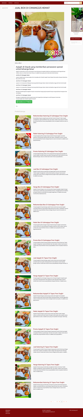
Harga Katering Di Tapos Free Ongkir (46, 364)
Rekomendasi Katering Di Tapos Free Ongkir (48, 382)
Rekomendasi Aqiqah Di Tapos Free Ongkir (48, 293)
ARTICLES (16, 2)
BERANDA (4, 2)
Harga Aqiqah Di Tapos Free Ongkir (45, 276)
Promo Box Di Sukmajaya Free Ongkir (46, 240)
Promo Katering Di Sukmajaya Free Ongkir (48, 151)
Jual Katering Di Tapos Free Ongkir (45, 347)
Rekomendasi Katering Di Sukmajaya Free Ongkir (50, 116)
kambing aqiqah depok (78, 43)
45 (63, 401)
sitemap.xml (74, 410)
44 (62, 401)
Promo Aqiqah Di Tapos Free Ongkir (45, 329)
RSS (70, 410)
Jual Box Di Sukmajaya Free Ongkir (45, 169)
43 (59, 401)
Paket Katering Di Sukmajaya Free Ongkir (47, 133)
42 (57, 401)
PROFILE (10, 2)
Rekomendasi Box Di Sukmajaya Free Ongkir (48, 205)
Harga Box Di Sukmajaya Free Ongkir (46, 187)
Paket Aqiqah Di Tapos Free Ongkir (45, 311)
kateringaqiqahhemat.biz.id (49, 411)
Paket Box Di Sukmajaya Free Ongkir (46, 222)
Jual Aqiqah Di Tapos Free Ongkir (45, 258)
